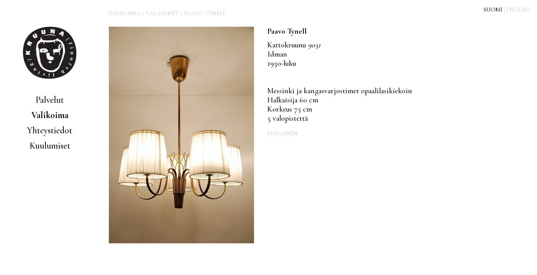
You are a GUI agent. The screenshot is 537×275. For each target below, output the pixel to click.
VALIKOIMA (125, 13)
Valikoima (49, 115)
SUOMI (493, 9)
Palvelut (50, 99)
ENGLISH (518, 9)
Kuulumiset (49, 145)
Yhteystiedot (49, 130)
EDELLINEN (282, 133)
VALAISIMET (162, 13)
